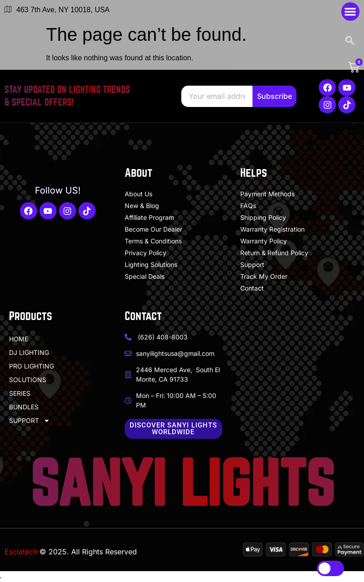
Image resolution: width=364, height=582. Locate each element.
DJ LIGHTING (29, 352)
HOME (18, 339)
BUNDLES (24, 407)
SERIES (19, 393)
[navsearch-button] (351, 24)
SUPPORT (29, 420)
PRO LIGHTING (31, 366)
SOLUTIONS (27, 379)
